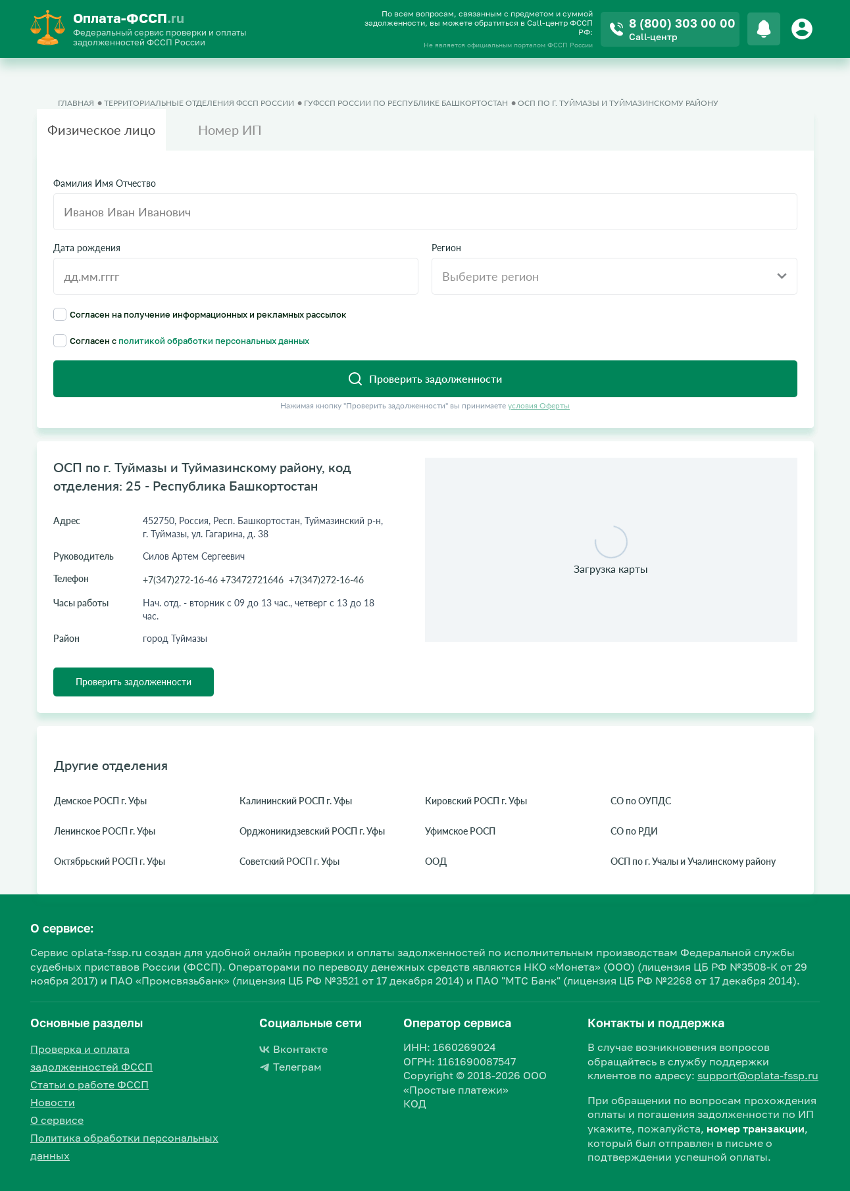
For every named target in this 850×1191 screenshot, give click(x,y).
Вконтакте (293, 1049)
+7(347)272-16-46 (326, 579)
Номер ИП (230, 129)
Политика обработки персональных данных (124, 1146)
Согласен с (181, 340)
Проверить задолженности (133, 681)
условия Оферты (539, 405)
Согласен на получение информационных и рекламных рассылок (200, 314)
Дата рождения (86, 248)
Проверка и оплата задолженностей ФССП (91, 1057)
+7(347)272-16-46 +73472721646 (213, 579)
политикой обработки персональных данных (213, 340)
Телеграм (290, 1066)
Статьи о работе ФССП (89, 1084)
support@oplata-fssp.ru (757, 1075)
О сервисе (57, 1120)
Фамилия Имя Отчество (104, 183)
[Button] (804, 29)
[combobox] (614, 276)
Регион (446, 248)
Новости (52, 1102)
